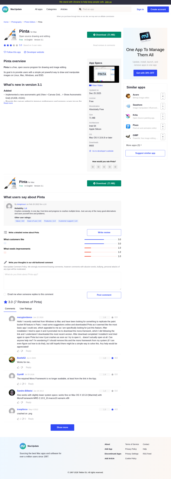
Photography (16, 22)
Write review (104, 232)
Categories (51, 9)
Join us (108, 2)
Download (104, 34)
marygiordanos (24, 317)
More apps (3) (133, 145)
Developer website (34, 52)
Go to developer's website (101, 151)
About (107, 444)
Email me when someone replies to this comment (30, 294)
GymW (20, 374)
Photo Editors (29, 22)
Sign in (140, 9)
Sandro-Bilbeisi (24, 390)
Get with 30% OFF (145, 73)
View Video (96, 85)
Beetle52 (21, 358)
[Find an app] (80, 9)
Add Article (109, 458)
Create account (158, 9)
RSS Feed (147, 454)
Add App (108, 449)
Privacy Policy (131, 449)
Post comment (104, 295)
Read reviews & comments (104, 45)
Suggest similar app (145, 153)
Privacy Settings (131, 454)
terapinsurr (21, 204)
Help (145, 449)
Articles (63, 9)
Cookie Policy (130, 458)
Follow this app (12, 52)
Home (6, 22)
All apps (38, 9)
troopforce (22, 409)
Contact (146, 444)
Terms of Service (132, 444)
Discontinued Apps (113, 454)
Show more (62, 427)
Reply (28, 351)
